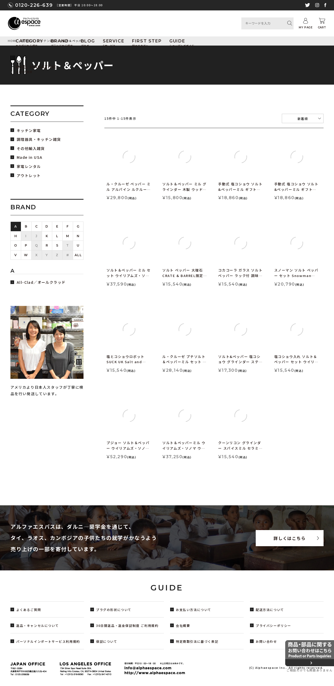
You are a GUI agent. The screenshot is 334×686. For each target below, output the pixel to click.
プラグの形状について (114, 609)
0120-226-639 (34, 5)
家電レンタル (29, 166)
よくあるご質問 (28, 609)
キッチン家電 (29, 130)
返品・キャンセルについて (37, 625)
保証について (106, 641)
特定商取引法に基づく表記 (197, 641)
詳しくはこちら (289, 538)
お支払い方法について (193, 609)
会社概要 (183, 625)
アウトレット (29, 175)
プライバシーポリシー (273, 625)
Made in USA (29, 157)
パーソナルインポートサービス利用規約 (48, 641)
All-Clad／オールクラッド (41, 282)
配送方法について (270, 609)
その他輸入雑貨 (31, 148)
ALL (78, 255)
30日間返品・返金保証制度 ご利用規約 (127, 625)
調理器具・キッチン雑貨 (39, 139)
